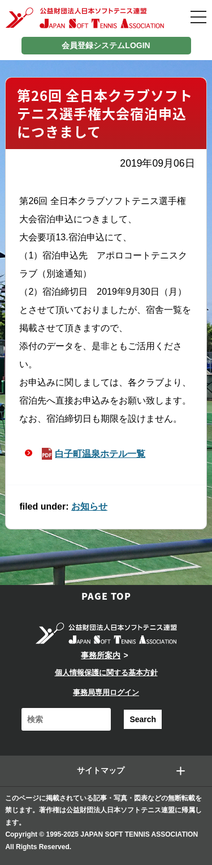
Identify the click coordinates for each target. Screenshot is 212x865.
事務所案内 (100, 655)
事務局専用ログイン (106, 692)
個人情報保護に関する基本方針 (106, 672)
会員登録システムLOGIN (106, 45)
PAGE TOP (106, 596)
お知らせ (89, 506)
